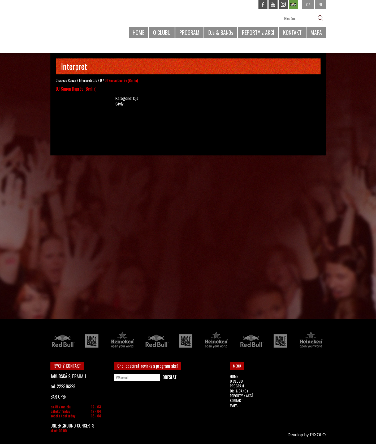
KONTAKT (292, 32)
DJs (95, 80)
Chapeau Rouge (66, 80)
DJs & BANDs (220, 32)
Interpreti (85, 80)
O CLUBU (162, 32)
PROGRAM (189, 32)
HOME (138, 32)
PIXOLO (318, 435)
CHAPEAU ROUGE (79, 20)
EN (320, 4)
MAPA (316, 32)
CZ (308, 4)
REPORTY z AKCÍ (258, 32)
